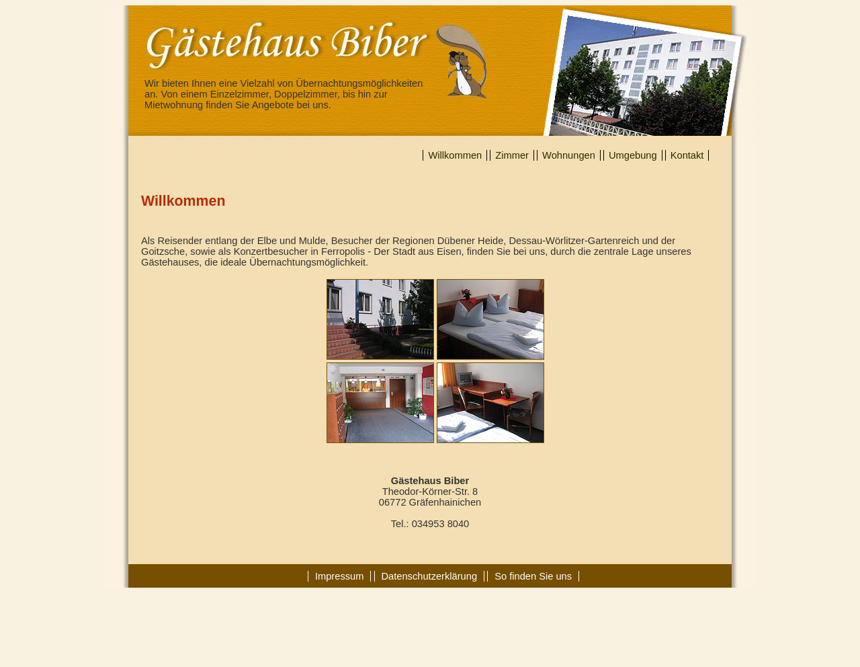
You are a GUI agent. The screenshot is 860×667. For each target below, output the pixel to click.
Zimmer (512, 155)
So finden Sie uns (533, 576)
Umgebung (633, 155)
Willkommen (455, 155)
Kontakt (687, 155)
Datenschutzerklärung (430, 576)
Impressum (339, 576)
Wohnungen (568, 155)
